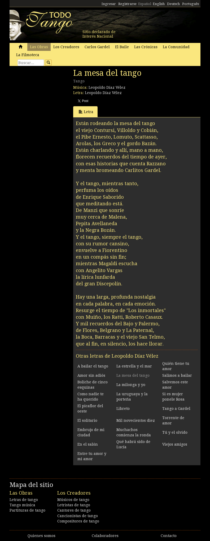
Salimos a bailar (177, 375)
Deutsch (173, 4)
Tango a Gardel (176, 408)
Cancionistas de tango (77, 516)
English (159, 4)
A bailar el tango (92, 366)
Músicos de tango (73, 500)
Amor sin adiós (91, 375)
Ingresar (109, 4)
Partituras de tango (27, 510)
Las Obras (39, 47)
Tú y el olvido (174, 432)
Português (190, 4)
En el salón (87, 444)
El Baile (122, 47)
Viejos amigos (174, 444)
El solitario (87, 420)
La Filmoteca (27, 55)
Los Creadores (66, 47)
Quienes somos (41, 536)
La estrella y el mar (134, 366)
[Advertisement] (49, 105)
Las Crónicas (146, 47)
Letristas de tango (73, 505)
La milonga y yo (130, 385)
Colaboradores (105, 536)
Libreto (123, 408)
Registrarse (127, 4)
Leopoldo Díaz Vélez (107, 87)
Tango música (22, 505)
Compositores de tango (78, 521)
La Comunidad (176, 47)
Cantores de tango (74, 510)
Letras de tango (24, 500)
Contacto (169, 536)
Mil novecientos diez (135, 420)
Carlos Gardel (97, 47)
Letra (86, 111)
